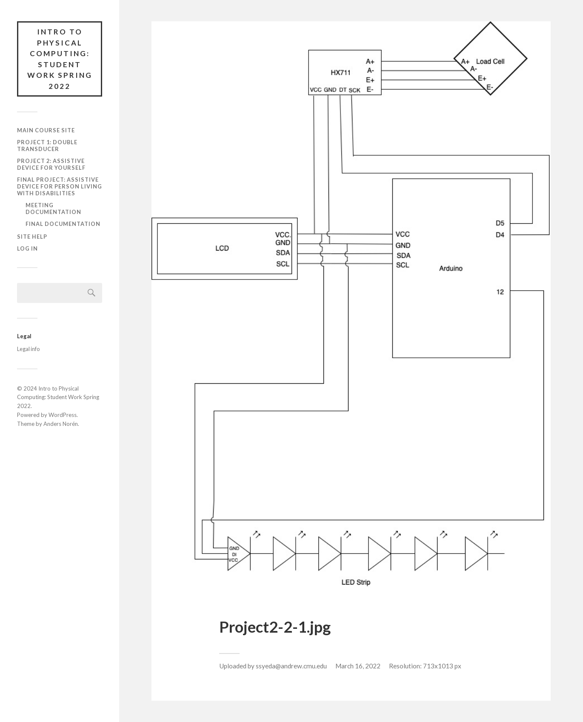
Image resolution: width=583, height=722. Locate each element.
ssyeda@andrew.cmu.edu (291, 666)
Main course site (46, 130)
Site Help (32, 236)
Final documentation (63, 223)
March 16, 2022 (357, 666)
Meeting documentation (53, 208)
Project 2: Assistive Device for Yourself (51, 164)
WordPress (63, 414)
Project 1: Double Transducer (47, 145)
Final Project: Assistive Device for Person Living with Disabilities (59, 186)
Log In (27, 248)
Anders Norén (60, 423)
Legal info (28, 348)
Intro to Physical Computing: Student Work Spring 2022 (59, 59)
